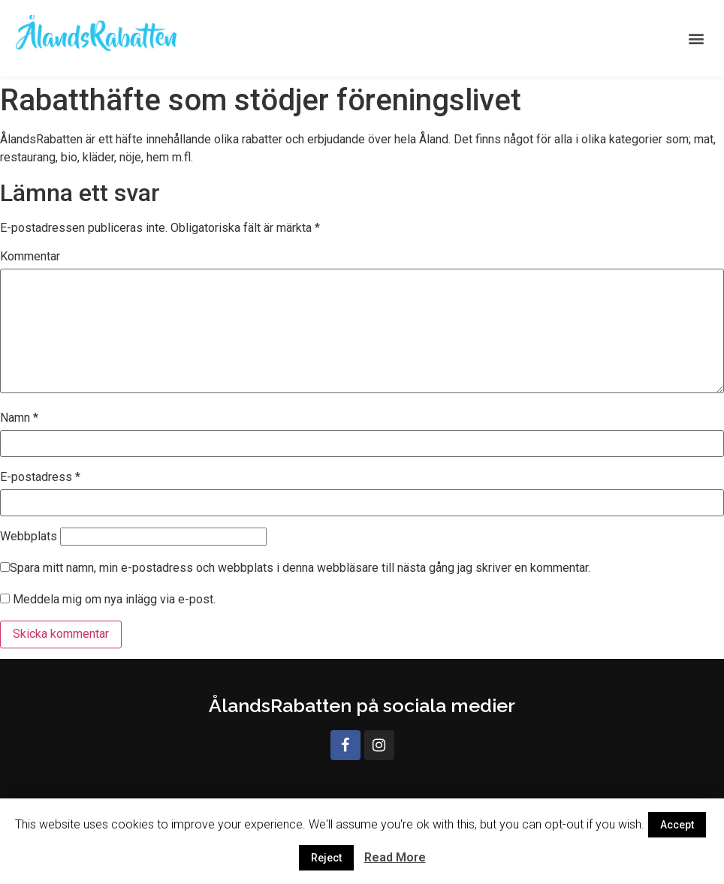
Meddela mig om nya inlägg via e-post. (114, 599)
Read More (395, 857)
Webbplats (28, 537)
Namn (19, 418)
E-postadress (40, 477)
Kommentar (30, 257)
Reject (326, 858)
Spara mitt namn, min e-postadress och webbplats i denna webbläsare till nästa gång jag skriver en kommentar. (300, 568)
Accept (677, 825)
